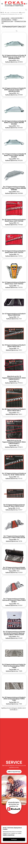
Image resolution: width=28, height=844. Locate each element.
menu (2, 4)
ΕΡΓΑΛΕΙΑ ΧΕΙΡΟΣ (6, 19)
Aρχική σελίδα (5, 18)
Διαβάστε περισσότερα (8, 835)
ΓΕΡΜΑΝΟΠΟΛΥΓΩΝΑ (7, 21)
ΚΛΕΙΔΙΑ (15, 19)
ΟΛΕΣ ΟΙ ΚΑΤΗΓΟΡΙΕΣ (16, 18)
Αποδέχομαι (14, 839)
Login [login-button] (7, 12)
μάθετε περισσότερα (14, 771)
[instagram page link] (3, 12)
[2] (16, 710)
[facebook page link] (1, 12)
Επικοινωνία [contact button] (14, 12)
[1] (14, 710)
